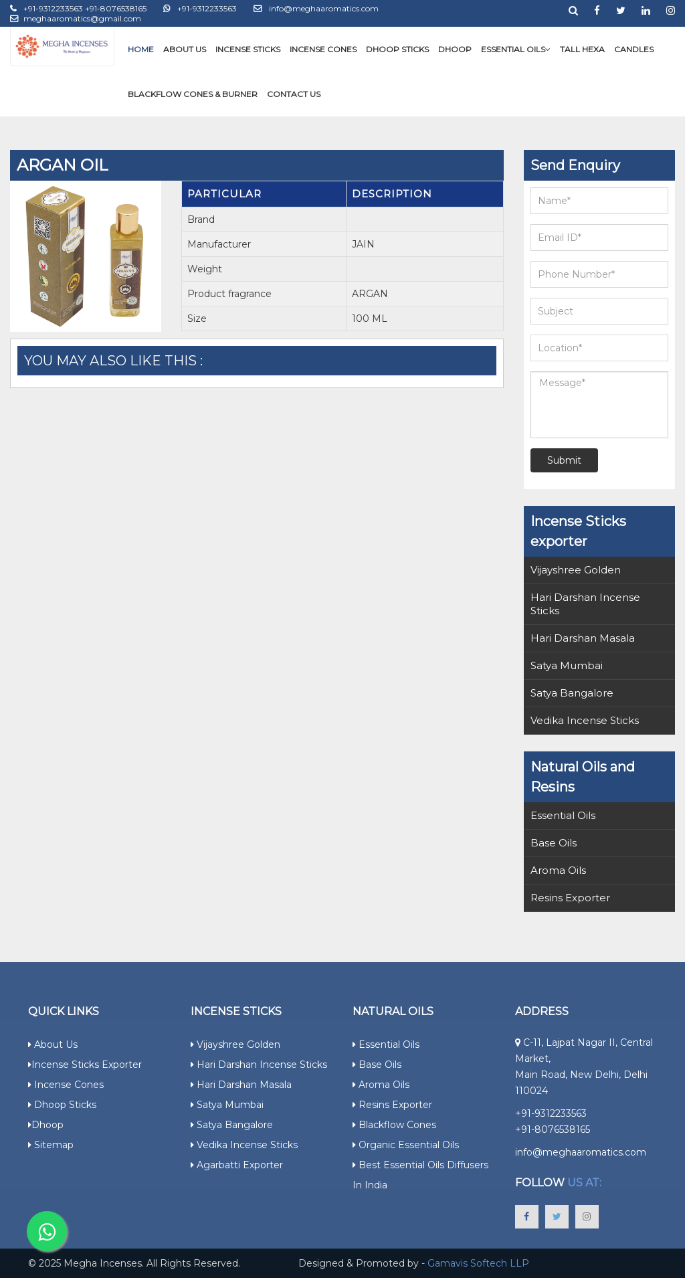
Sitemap (51, 1145)
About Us (184, 49)
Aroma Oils (558, 870)
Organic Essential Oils (406, 1145)
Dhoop (455, 49)
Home (141, 49)
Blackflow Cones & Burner (193, 94)
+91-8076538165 (552, 1129)
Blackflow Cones (394, 1125)
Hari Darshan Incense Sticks (585, 604)
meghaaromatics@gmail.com (75, 18)
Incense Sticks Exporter (85, 1065)
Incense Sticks (247, 49)
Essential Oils (516, 49)
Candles (634, 49)
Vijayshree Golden (575, 569)
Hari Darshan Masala (582, 638)
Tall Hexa (582, 49)
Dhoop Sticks (397, 49)
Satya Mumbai (566, 665)
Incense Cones (323, 49)
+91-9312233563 (200, 8)
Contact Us (293, 94)
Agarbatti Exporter (237, 1165)
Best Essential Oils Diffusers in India (420, 1175)
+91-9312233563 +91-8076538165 (78, 8)
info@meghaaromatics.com (316, 8)
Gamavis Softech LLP (478, 1263)
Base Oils (553, 842)
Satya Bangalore (571, 693)
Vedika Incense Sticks (584, 720)
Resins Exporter (570, 897)
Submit (564, 460)
